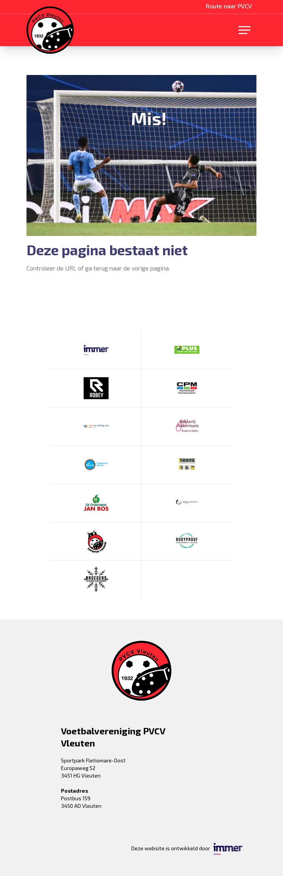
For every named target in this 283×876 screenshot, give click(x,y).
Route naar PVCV (229, 5)
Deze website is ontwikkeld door (187, 849)
